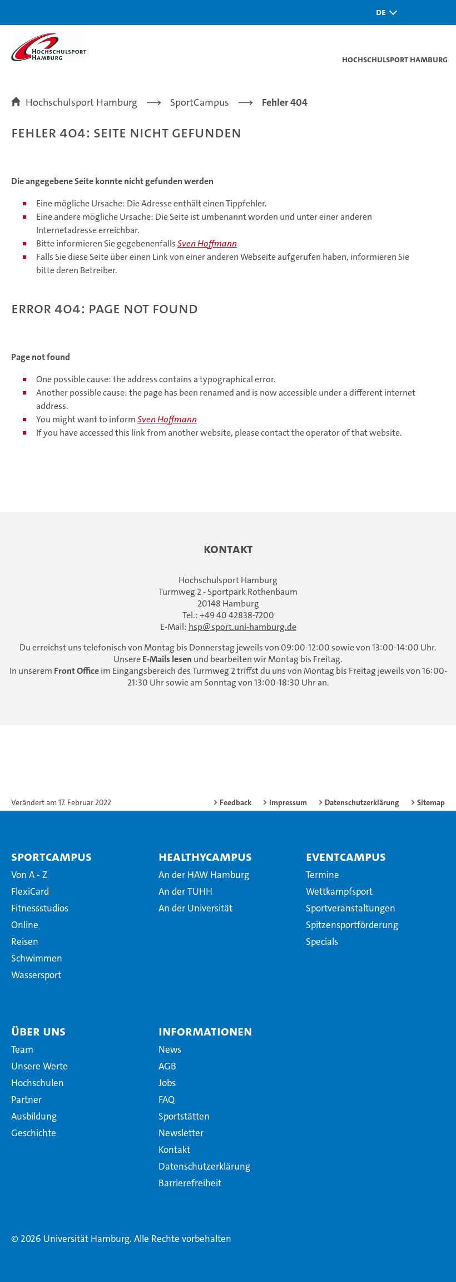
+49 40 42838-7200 (237, 615)
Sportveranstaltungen (350, 908)
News (169, 1049)
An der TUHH (185, 891)
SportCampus (51, 856)
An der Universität (195, 908)
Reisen (24, 941)
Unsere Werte (39, 1066)
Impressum (288, 802)
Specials (322, 941)
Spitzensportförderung (352, 925)
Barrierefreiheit (189, 1183)
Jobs (167, 1083)
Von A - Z (29, 875)
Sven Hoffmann (207, 243)
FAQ (166, 1099)
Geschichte (33, 1133)
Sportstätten (184, 1116)
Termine (322, 875)
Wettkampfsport (339, 891)
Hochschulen (37, 1083)
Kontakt (174, 1149)
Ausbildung (34, 1116)
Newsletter (181, 1133)
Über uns (38, 1031)
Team (22, 1049)
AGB (167, 1066)
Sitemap (431, 802)
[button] (384, 12)
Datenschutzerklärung (362, 802)
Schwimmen (36, 958)
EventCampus (346, 856)
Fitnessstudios (39, 908)
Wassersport (36, 975)
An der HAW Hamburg (203, 875)
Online (24, 925)
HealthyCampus (205, 856)
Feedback (235, 802)
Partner (26, 1099)
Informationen (205, 1031)
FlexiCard (30, 891)
